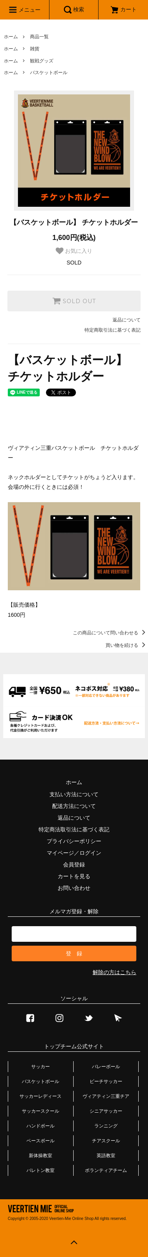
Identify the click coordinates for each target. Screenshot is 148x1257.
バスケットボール (48, 72)
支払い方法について (74, 794)
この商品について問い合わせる (110, 633)
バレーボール (106, 1066)
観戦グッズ (41, 61)
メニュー (25, 9)
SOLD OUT (74, 300)
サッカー (40, 1066)
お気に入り (74, 251)
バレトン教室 (40, 1170)
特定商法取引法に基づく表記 (74, 829)
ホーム (11, 36)
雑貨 (34, 48)
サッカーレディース (40, 1096)
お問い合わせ (74, 888)
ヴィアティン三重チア (106, 1096)
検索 (74, 9)
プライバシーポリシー (74, 841)
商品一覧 (39, 36)
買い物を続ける (127, 645)
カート (123, 9)
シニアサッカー (106, 1111)
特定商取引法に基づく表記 (113, 330)
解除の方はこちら (114, 972)
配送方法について (74, 806)
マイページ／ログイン (74, 853)
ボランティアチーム (106, 1170)
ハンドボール (40, 1126)
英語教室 (106, 1155)
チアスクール (106, 1140)
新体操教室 (40, 1155)
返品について (127, 320)
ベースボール (40, 1140)
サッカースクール (40, 1111)
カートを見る (74, 876)
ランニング (106, 1126)
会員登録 (74, 864)
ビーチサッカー (106, 1081)
